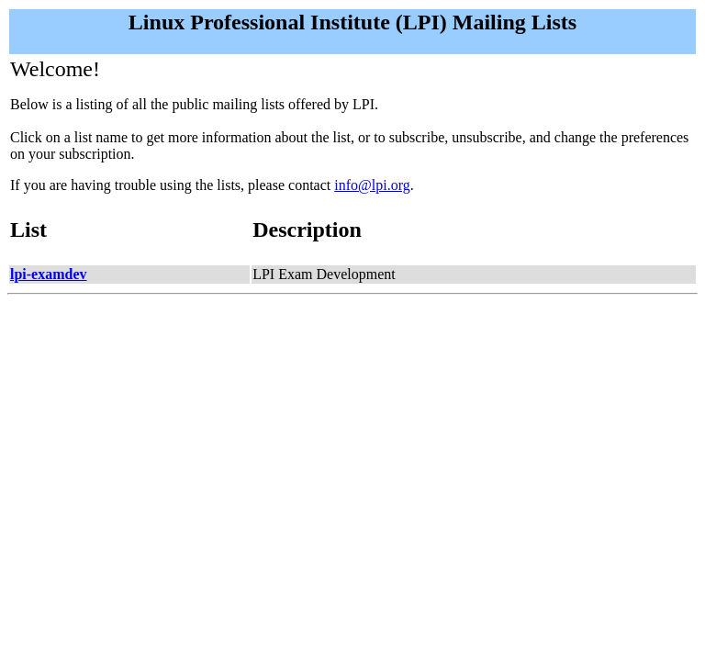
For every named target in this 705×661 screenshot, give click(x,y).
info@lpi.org (371, 185)
